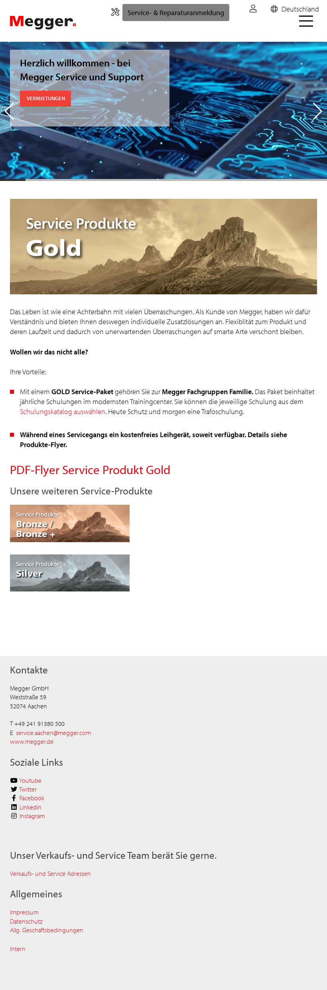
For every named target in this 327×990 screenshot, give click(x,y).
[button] (9, 111)
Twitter (28, 789)
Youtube (30, 780)
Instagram (32, 816)
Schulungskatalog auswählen (62, 411)
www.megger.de (31, 741)
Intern (18, 949)
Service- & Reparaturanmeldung (176, 12)
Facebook (32, 798)
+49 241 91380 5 (36, 723)
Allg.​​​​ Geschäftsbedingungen (46, 930)
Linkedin (30, 807)
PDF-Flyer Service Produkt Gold (90, 469)
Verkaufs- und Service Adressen (50, 873)
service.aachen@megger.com (53, 733)
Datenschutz (26, 921)
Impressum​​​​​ (24, 912)
